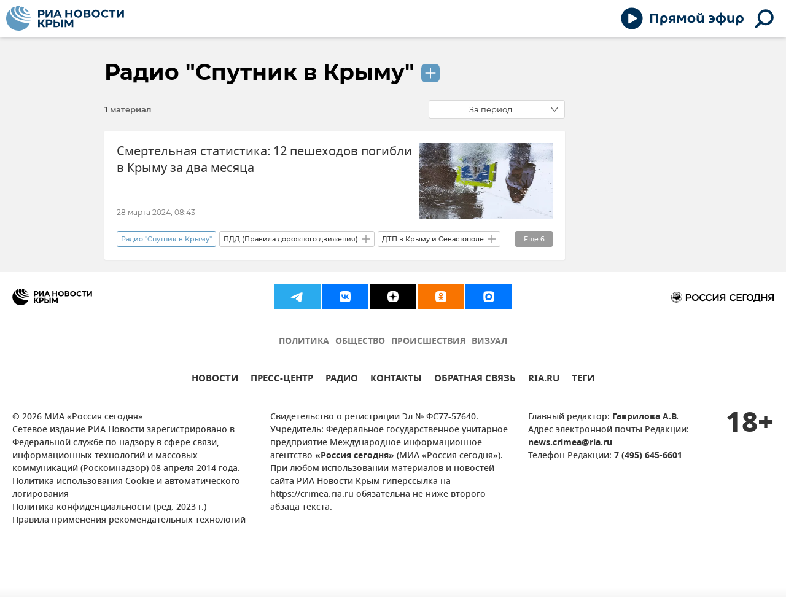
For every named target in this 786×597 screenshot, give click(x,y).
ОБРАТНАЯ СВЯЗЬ (475, 380)
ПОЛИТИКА (304, 342)
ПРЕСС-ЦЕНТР (282, 380)
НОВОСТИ (215, 380)
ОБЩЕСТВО (360, 342)
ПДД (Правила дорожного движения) (291, 239)
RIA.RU (543, 380)
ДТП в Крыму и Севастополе (433, 239)
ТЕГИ (583, 380)
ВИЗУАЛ (489, 342)
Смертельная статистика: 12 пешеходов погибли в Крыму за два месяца (264, 159)
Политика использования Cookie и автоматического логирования (126, 488)
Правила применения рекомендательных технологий (129, 520)
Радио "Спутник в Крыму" (259, 71)
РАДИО (341, 380)
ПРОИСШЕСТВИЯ (428, 342)
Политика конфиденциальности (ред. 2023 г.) (109, 508)
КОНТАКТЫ (396, 380)
